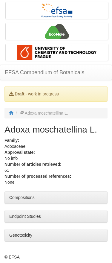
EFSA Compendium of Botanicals (44, 72)
